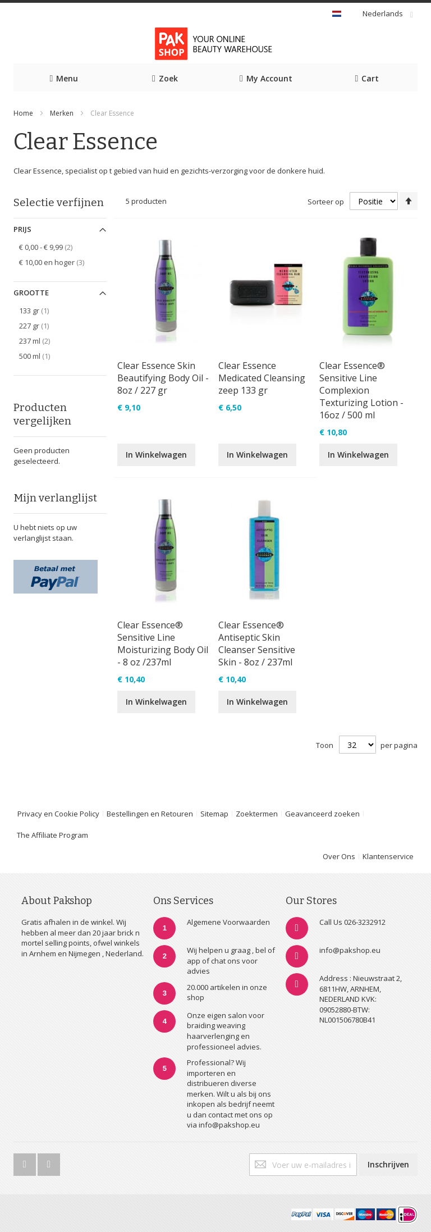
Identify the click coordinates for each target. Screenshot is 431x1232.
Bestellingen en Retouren (150, 814)
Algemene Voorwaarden (228, 922)
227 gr (40, 325)
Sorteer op (326, 202)
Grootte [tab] (31, 293)
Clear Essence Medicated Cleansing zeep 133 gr (261, 377)
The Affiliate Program (52, 835)
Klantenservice (388, 856)
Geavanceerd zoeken (322, 814)
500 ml (40, 355)
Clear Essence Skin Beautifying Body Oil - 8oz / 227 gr (163, 377)
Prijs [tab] (22, 229)
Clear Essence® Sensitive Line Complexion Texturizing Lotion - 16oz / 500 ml (361, 390)
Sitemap (214, 814)
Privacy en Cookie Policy (58, 814)
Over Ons (339, 856)
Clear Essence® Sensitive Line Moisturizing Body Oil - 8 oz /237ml (162, 643)
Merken (62, 113)
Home (23, 113)
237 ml (42, 340)
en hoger (59, 262)
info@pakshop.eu (349, 950)
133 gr (40, 310)
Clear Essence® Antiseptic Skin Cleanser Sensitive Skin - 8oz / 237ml (256, 643)
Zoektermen (257, 814)
